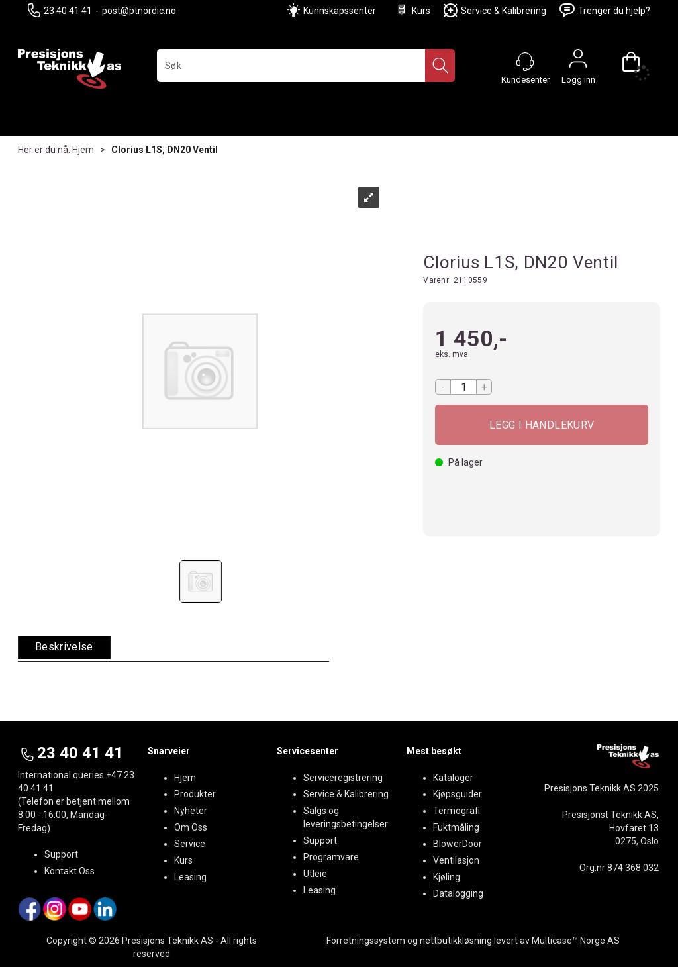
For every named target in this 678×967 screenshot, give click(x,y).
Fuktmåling (456, 827)
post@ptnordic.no (139, 10)
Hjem (83, 149)
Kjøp (541, 425)
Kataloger (453, 777)
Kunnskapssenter (339, 10)
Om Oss (190, 827)
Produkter (195, 794)
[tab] (64, 647)
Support (61, 854)
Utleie (315, 873)
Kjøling (446, 877)
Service (189, 844)
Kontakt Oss (69, 871)
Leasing (190, 877)
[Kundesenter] (525, 61)
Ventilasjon (456, 860)
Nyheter (190, 810)
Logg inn (578, 61)
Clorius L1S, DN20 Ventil (164, 149)
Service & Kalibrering (495, 10)
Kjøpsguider (457, 794)
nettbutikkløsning (456, 940)
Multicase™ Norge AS (576, 940)
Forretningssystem (365, 940)
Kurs (412, 10)
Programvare (331, 857)
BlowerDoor (457, 844)
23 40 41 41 (60, 10)
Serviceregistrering (343, 777)
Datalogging (458, 893)
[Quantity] (463, 387)
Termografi (456, 810)
